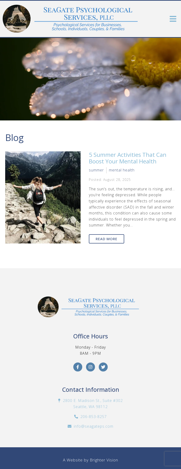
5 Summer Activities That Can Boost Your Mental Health (127, 158)
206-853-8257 (93, 416)
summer (96, 170)
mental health (122, 170)
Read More (106, 238)
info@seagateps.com (93, 426)
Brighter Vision (104, 460)
